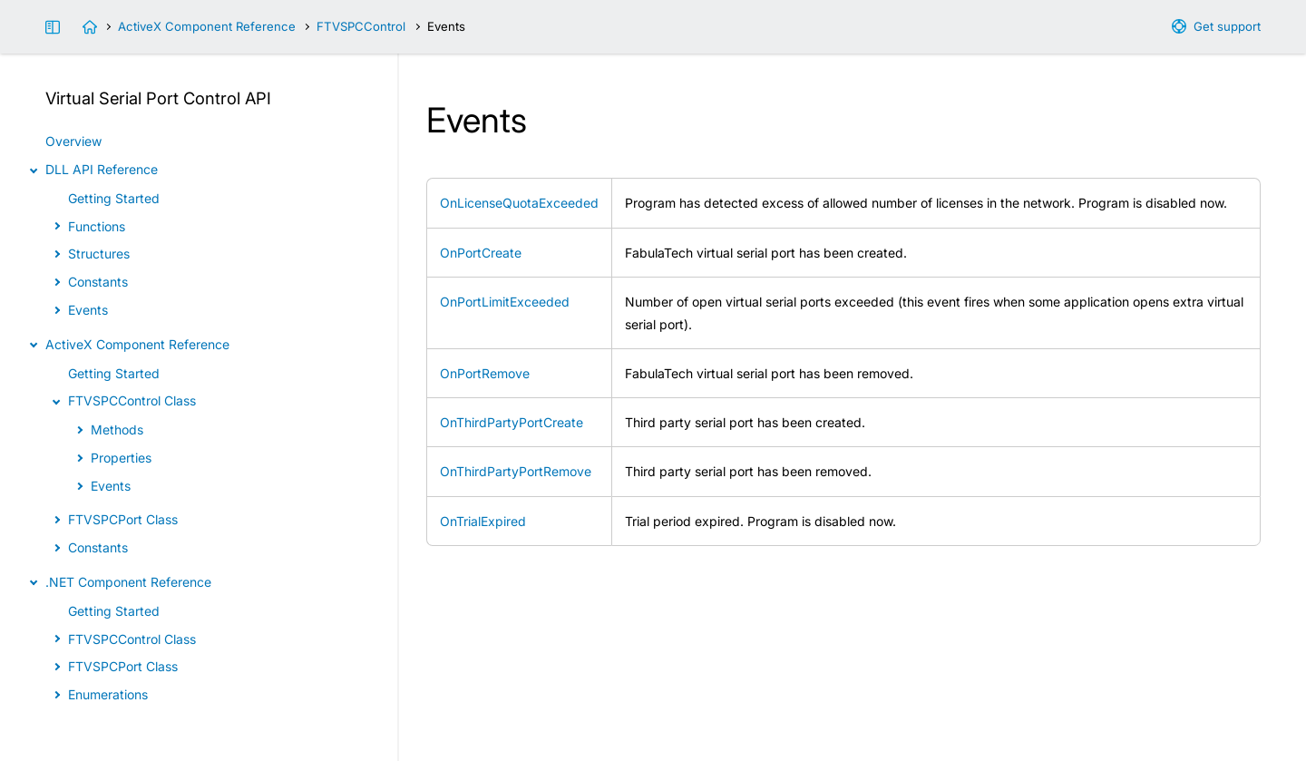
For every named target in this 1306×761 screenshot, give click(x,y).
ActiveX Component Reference (207, 26)
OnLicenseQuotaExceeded (519, 202)
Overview (73, 141)
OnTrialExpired (483, 521)
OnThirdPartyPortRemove (515, 471)
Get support (1227, 26)
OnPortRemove (485, 373)
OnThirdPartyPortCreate (511, 422)
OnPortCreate (480, 252)
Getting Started (114, 198)
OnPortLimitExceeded (505, 301)
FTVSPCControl (361, 26)
